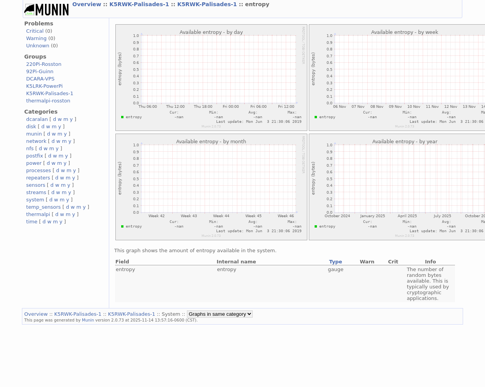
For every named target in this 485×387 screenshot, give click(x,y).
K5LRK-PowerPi (44, 86)
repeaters (38, 178)
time (31, 221)
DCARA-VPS (40, 79)
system (35, 200)
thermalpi (38, 214)
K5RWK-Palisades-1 (140, 4)
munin (34, 134)
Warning (36, 38)
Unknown (37, 46)
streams (36, 192)
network (36, 141)
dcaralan (37, 119)
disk (31, 126)
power (34, 163)
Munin (88, 320)
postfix (34, 156)
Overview (87, 4)
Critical (34, 31)
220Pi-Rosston (44, 64)
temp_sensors (43, 207)
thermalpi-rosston (48, 101)
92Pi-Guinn (39, 71)
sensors (35, 185)
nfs (30, 148)
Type (335, 262)
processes (38, 170)
